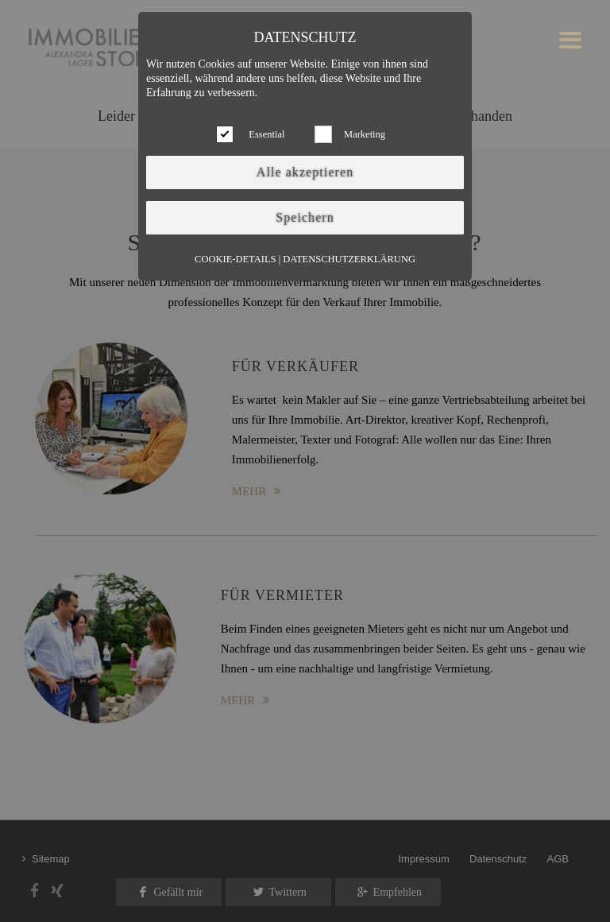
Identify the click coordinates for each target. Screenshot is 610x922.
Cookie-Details (235, 259)
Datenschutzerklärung (349, 259)
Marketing (364, 134)
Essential (266, 134)
